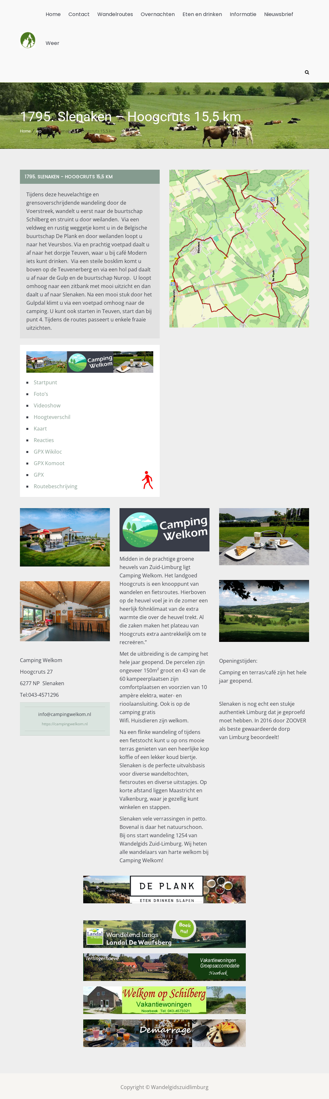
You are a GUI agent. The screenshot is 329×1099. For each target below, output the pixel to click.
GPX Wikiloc (48, 449)
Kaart (40, 426)
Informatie (243, 14)
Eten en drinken (202, 14)
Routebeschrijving (55, 484)
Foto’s (41, 391)
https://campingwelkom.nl (65, 721)
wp (38, 128)
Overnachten (158, 14)
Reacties (44, 437)
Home (53, 14)
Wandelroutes (115, 14)
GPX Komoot (49, 460)
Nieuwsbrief (278, 14)
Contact (79, 14)
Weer (52, 43)
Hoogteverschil (52, 414)
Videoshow (47, 403)
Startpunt (45, 380)
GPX (39, 472)
